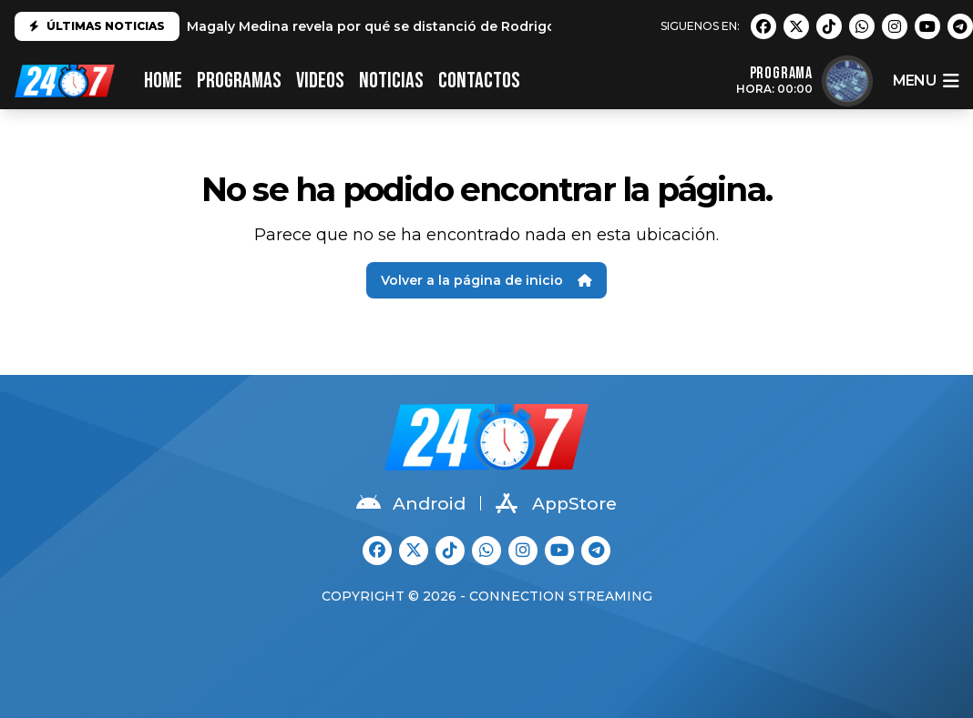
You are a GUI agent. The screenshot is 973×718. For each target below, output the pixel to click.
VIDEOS (320, 80)
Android (411, 503)
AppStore (556, 503)
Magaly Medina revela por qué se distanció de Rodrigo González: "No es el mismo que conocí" (505, 26)
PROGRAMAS (239, 80)
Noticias (391, 80)
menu (925, 81)
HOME (163, 80)
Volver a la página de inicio (486, 280)
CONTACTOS (479, 80)
